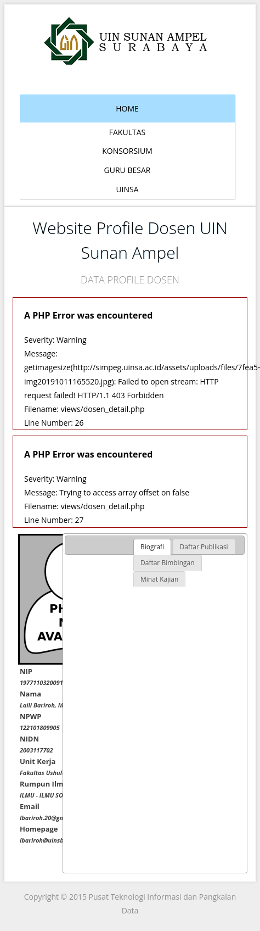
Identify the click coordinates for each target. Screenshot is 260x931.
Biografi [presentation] (152, 546)
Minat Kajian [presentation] (159, 579)
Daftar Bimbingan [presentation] (167, 562)
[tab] (152, 547)
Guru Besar (127, 170)
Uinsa (127, 189)
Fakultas (127, 132)
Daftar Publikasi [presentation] (204, 546)
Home (127, 108)
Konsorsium (127, 151)
